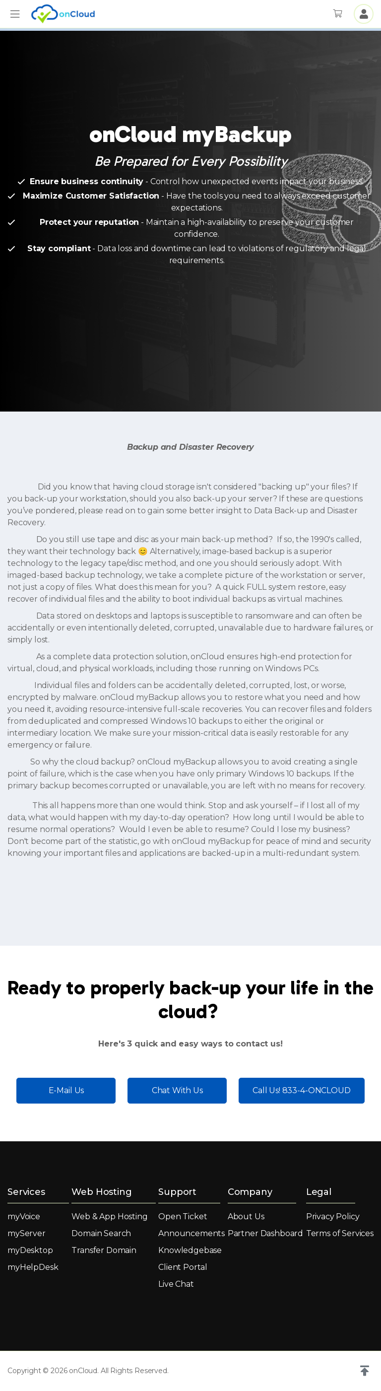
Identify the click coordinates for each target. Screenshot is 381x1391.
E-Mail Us (66, 1090)
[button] (14, 14)
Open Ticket (182, 1216)
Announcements (191, 1233)
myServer (26, 1233)
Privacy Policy (333, 1216)
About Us (246, 1216)
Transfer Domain (103, 1250)
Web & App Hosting (109, 1216)
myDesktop (30, 1250)
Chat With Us (177, 1090)
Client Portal (182, 1267)
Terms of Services (340, 1233)
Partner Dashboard (265, 1233)
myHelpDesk (32, 1267)
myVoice (23, 1216)
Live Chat (176, 1284)
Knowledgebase (190, 1250)
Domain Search (101, 1233)
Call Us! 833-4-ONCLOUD (301, 1090)
